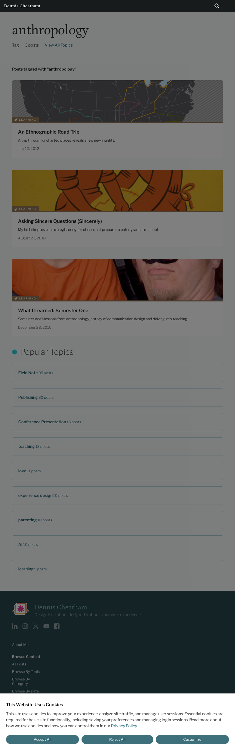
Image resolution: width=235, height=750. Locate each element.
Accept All (43, 739)
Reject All (117, 739)
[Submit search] (217, 6)
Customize (192, 739)
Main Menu (229, 6)
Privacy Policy (124, 725)
